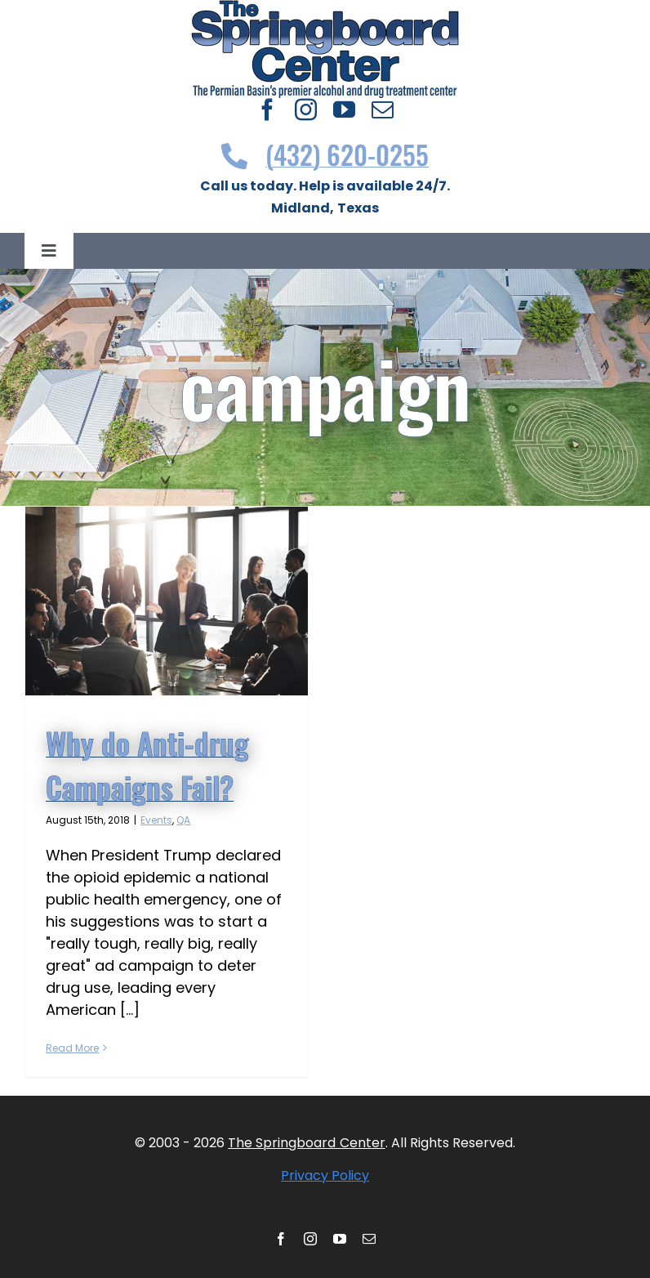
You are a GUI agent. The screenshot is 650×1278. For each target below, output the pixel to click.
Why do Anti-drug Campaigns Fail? (147, 764)
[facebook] (267, 109)
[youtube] (344, 109)
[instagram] (306, 109)
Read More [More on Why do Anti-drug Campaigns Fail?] (72, 1048)
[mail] (383, 109)
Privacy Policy (325, 1175)
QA (183, 820)
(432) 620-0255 (325, 154)
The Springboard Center (306, 1142)
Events (156, 820)
